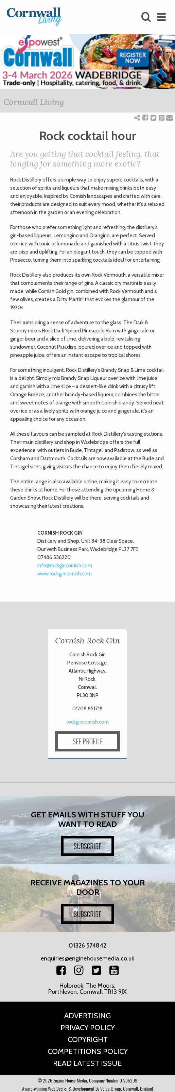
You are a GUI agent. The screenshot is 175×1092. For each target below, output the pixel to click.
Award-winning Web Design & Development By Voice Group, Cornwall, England (87, 1088)
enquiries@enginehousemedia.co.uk (87, 958)
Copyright (88, 1039)
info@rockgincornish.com (64, 565)
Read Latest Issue (87, 1063)
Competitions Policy (88, 1051)
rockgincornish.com (88, 722)
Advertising (87, 1015)
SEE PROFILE (88, 741)
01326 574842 (87, 945)
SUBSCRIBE (87, 846)
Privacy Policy (87, 1027)
